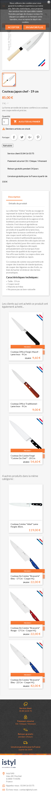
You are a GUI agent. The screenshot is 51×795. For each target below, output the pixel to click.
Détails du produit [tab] (18, 203)
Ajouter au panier (27, 121)
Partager (14, 137)
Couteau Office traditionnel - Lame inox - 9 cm (24, 405)
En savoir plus (34, 27)
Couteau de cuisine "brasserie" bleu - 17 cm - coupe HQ (25, 577)
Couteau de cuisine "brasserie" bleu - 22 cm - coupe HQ (25, 681)
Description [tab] (14, 196)
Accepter (13, 27)
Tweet (22, 137)
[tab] (32, 202)
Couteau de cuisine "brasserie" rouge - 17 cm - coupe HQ (25, 629)
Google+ (30, 137)
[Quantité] (5, 121)
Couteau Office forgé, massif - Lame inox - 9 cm (25, 353)
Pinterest (38, 137)
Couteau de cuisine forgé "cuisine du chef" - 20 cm (23, 457)
